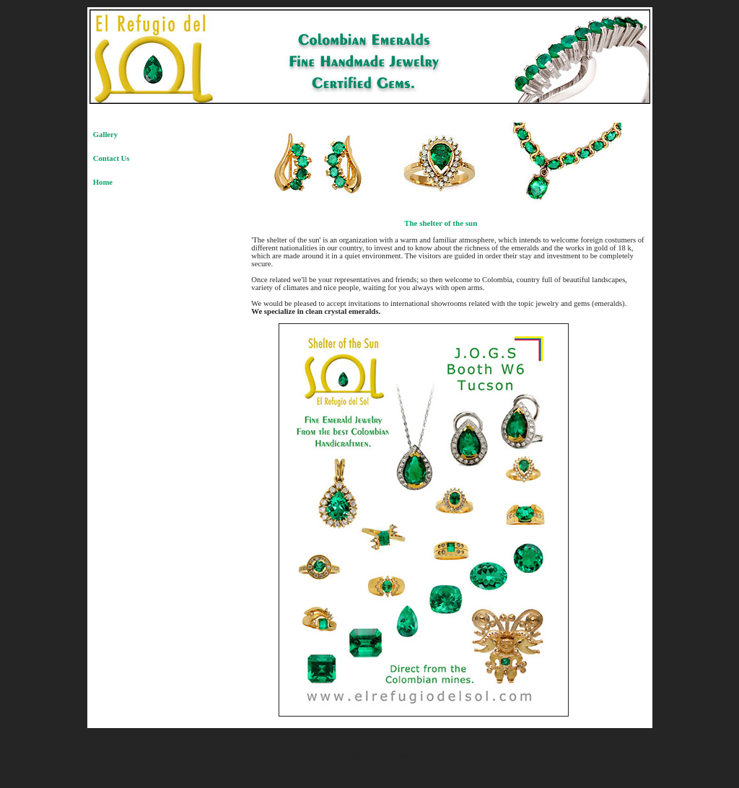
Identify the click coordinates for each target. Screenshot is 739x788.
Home (103, 182)
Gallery (105, 135)
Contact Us (111, 158)
